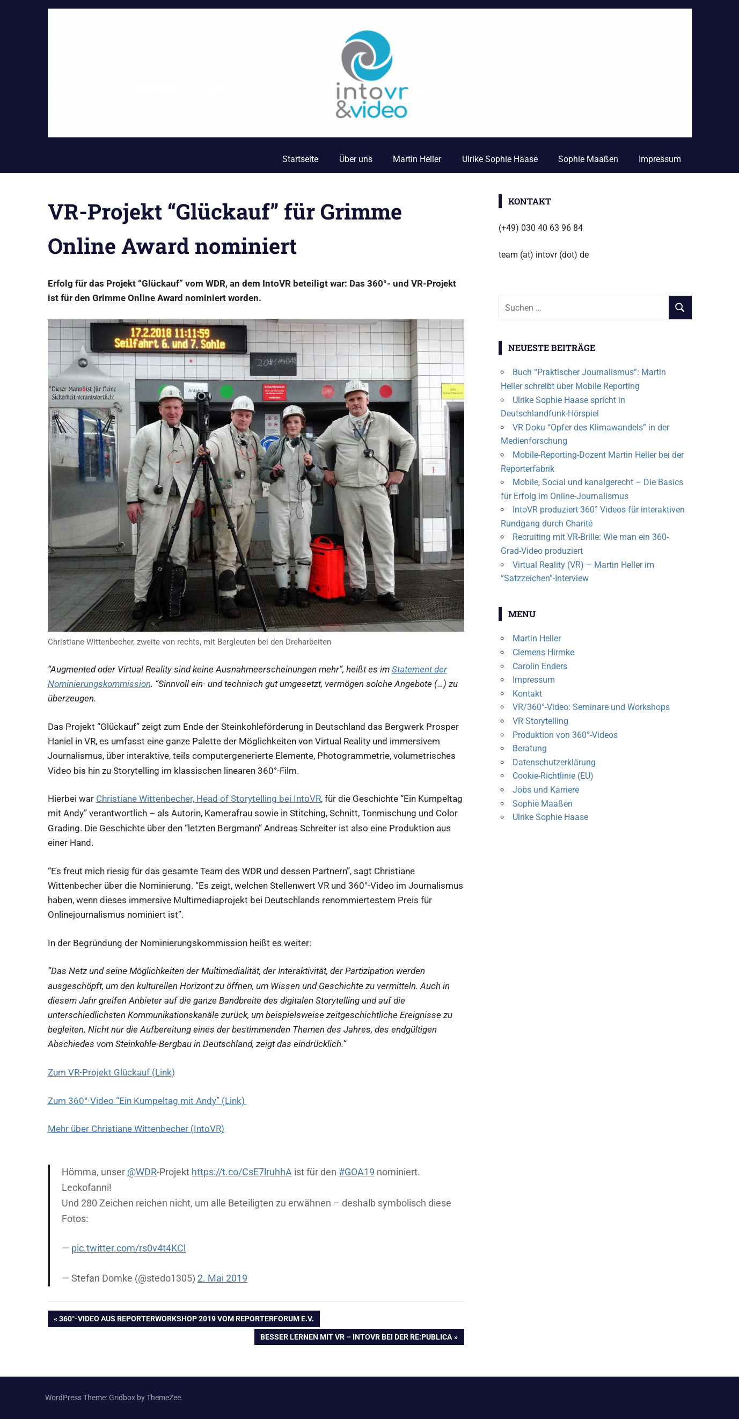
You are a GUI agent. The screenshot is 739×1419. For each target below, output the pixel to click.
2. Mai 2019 (222, 1278)
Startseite (300, 159)
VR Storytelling (540, 721)
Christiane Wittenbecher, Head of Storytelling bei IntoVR (208, 798)
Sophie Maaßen (588, 159)
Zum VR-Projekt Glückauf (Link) (111, 1072)
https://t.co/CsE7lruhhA (242, 1171)
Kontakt (527, 694)
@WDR (142, 1171)
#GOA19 (357, 1171)
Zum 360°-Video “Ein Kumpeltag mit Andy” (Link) (147, 1100)
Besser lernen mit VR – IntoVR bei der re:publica (356, 1337)
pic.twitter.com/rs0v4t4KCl (128, 1248)
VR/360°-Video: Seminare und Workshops (591, 707)
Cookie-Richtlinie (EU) (553, 776)
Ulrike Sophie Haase (500, 159)
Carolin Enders (540, 666)
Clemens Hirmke (543, 652)
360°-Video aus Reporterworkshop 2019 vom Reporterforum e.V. (186, 1319)
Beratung (530, 748)
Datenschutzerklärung (554, 762)
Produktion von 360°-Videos (565, 735)
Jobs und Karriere (546, 790)
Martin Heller (417, 159)
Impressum (660, 159)
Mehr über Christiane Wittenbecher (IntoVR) (136, 1128)
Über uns (355, 159)
